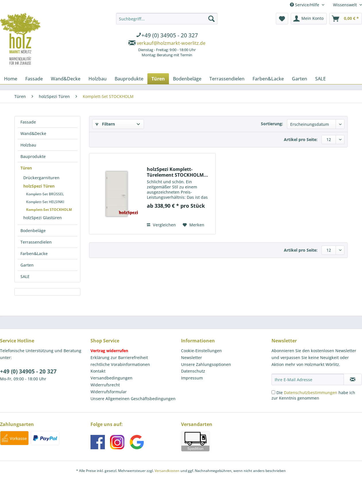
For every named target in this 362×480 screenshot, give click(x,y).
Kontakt (97, 371)
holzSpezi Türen (39, 186)
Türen (26, 168)
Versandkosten (167, 470)
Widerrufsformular (108, 391)
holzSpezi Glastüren (42, 217)
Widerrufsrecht (105, 385)
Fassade (28, 122)
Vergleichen (161, 225)
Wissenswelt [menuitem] (345, 4)
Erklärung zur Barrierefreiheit (119, 357)
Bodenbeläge (33, 230)
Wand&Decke (33, 133)
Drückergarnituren (41, 177)
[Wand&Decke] (65, 78)
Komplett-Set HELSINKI (45, 201)
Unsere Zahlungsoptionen (206, 364)
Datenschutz (193, 371)
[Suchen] (211, 18)
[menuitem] (166, 36)
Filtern (105, 124)
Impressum (192, 378)
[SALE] (320, 78)
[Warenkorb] (345, 18)
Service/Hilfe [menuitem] (305, 4)
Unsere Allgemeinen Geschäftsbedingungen (133, 398)
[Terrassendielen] (227, 78)
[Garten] (299, 78)
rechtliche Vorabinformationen (120, 364)
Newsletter (191, 357)
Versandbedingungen (111, 378)
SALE (25, 276)
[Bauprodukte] (129, 78)
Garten (27, 265)
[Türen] (158, 78)
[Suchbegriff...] (166, 18)
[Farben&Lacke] (268, 78)
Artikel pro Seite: (300, 139)
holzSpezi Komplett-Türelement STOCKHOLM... (177, 172)
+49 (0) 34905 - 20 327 (28, 371)
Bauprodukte (33, 156)
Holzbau (28, 145)
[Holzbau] (97, 78)
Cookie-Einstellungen (201, 350)
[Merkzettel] (282, 18)
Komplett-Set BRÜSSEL (45, 194)
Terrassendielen (36, 242)
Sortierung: (272, 123)
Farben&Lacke (34, 253)
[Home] (10, 78)
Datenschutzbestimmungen (310, 392)
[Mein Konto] (309, 18)
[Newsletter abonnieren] (353, 379)
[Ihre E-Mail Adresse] (308, 379)
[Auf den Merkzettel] (193, 224)
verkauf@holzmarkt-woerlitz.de (171, 43)
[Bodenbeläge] (187, 78)
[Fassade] (34, 78)
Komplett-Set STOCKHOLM (49, 209)
